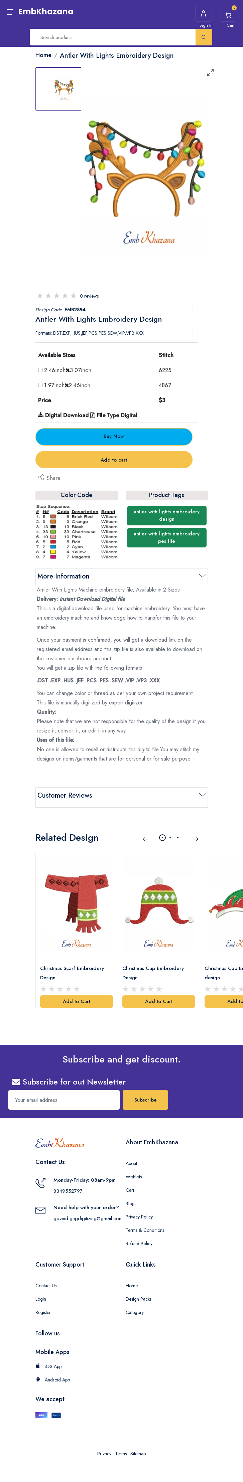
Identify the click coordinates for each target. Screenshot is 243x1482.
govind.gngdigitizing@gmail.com (88, 1212)
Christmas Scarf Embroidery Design (73, 967)
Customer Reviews (64, 795)
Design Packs (138, 1293)
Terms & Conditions (145, 1224)
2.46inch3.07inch (67, 370)
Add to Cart (76, 995)
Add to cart (114, 460)
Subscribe (145, 1094)
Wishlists (134, 1171)
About (131, 1157)
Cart (130, 1184)
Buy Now (114, 436)
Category (135, 1306)
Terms (121, 1447)
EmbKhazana (46, 11)
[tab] (63, 89)
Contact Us (45, 1280)
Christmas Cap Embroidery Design (154, 967)
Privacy (104, 1447)
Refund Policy (139, 1237)
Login (40, 1293)
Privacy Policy (139, 1211)
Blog (130, 1197)
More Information (63, 576)
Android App (52, 1374)
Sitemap (138, 1447)
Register (43, 1306)
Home (132, 1280)
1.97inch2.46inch (67, 385)
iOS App (48, 1360)
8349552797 (68, 1185)
